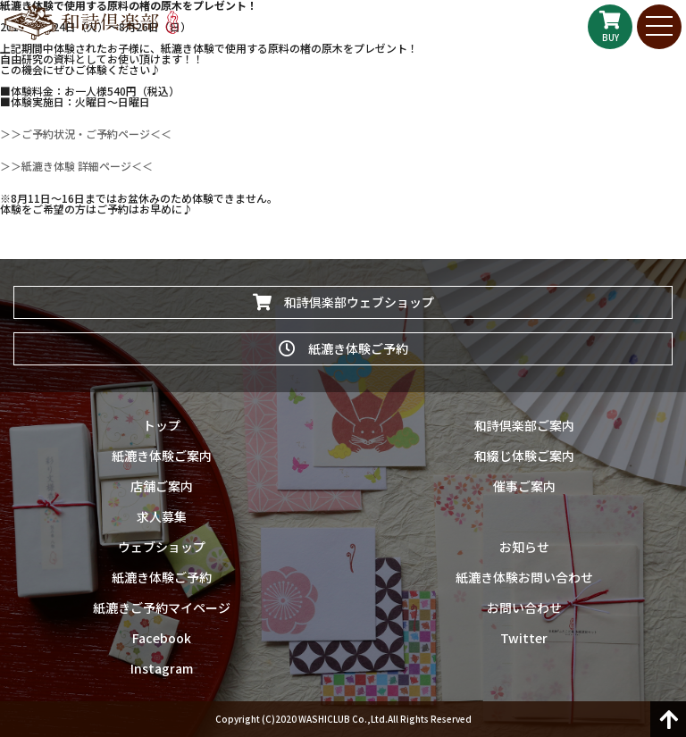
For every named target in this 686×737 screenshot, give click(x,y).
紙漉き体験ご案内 (162, 456)
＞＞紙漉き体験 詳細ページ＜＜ (76, 165)
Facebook (161, 638)
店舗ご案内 (161, 486)
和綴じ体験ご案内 (524, 456)
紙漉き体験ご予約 (343, 348)
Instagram (161, 668)
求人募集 (162, 516)
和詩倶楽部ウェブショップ (343, 302)
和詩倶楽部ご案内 (524, 425)
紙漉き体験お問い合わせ (524, 577)
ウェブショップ (161, 547)
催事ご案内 (524, 486)
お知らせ (524, 547)
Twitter (524, 638)
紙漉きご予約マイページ (161, 607)
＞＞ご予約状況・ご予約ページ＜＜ (86, 133)
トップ (161, 425)
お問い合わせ (524, 607)
